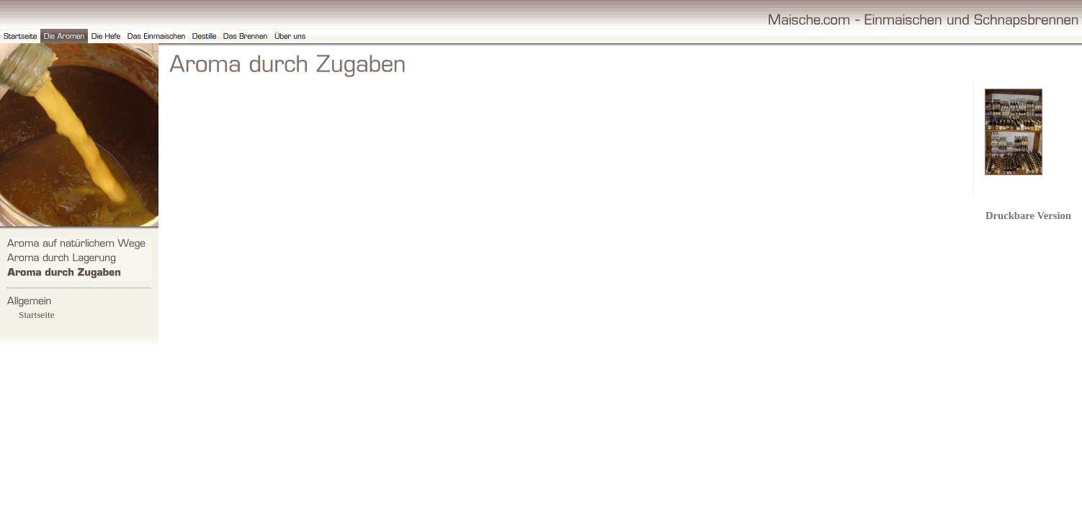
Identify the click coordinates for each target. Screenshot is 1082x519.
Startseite (37, 314)
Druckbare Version (1028, 215)
